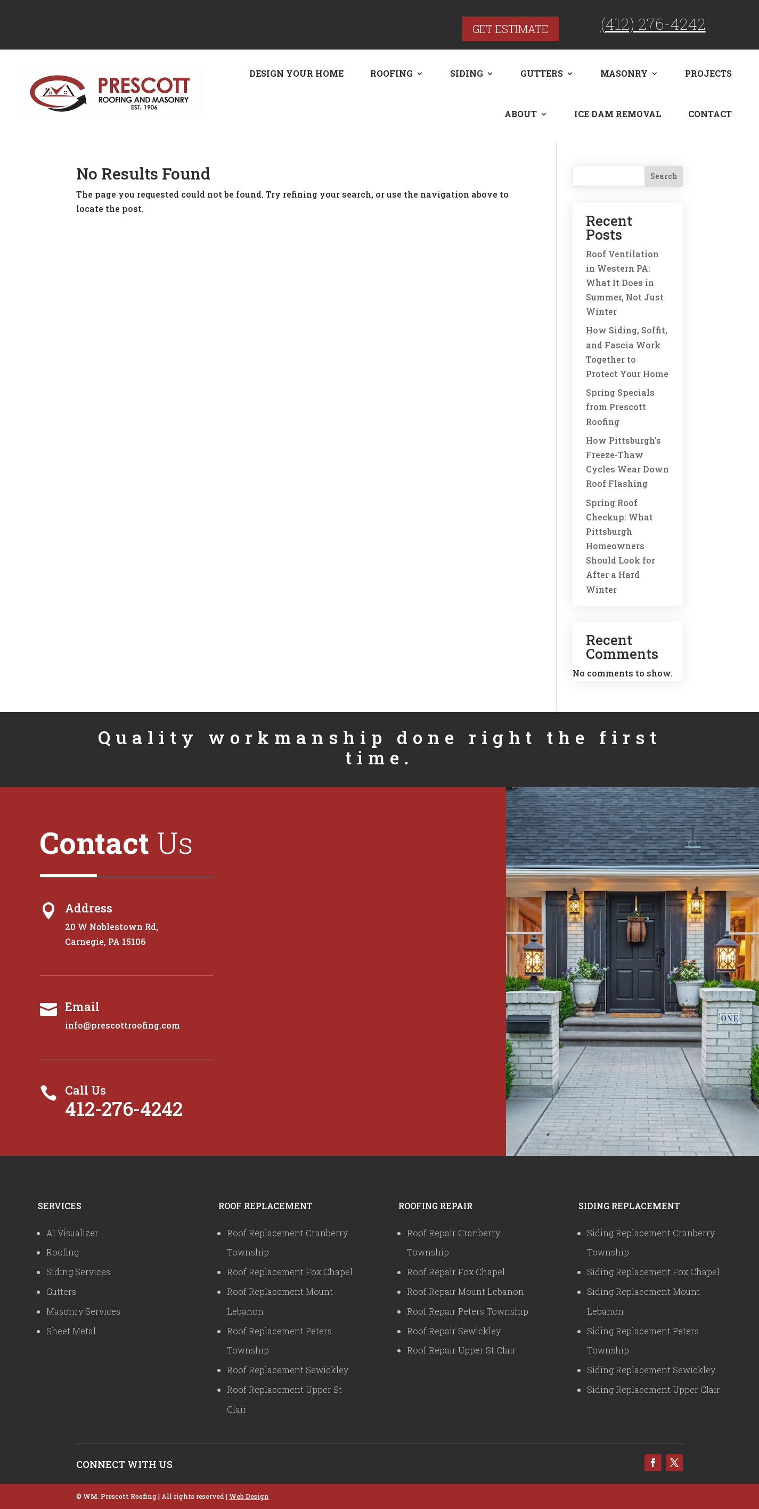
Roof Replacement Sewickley (287, 1369)
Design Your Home (296, 73)
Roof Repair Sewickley (454, 1330)
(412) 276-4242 (653, 23)
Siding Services (78, 1271)
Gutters (541, 73)
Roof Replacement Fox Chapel (290, 1271)
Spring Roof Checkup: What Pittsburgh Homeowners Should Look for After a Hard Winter (620, 546)
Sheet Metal (71, 1330)
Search (664, 176)
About (520, 113)
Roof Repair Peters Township (467, 1311)
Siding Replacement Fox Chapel (653, 1271)
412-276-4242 (124, 1108)
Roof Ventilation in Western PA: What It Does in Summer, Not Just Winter (625, 282)
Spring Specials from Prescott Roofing (620, 407)
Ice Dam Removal (618, 113)
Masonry (624, 73)
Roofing (391, 73)
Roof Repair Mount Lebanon (465, 1291)
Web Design (249, 1496)
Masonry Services (83, 1311)
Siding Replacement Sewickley (651, 1369)
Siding (466, 73)
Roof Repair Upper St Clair (461, 1350)
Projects (708, 73)
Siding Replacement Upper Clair (653, 1389)
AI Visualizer (72, 1232)
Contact (710, 113)
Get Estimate (510, 29)
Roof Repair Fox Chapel (456, 1271)
